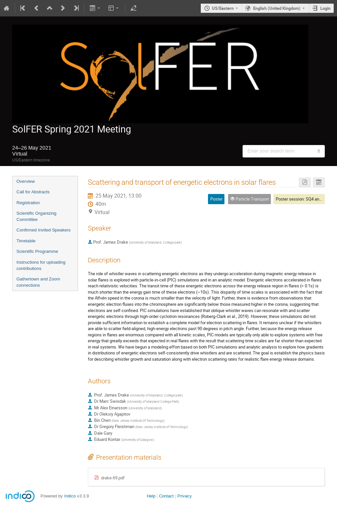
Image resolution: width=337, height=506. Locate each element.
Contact (166, 496)
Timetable (26, 240)
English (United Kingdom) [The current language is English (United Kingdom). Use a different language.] (276, 8)
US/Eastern (223, 8)
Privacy (184, 496)
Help (151, 496)
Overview (25, 181)
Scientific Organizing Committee (36, 216)
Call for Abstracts (33, 191)
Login (325, 8)
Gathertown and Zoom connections (38, 282)
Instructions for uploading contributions (40, 265)
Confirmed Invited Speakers (43, 230)
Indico (70, 496)
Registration (28, 202)
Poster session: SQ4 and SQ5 (303, 199)
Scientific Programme (37, 251)
